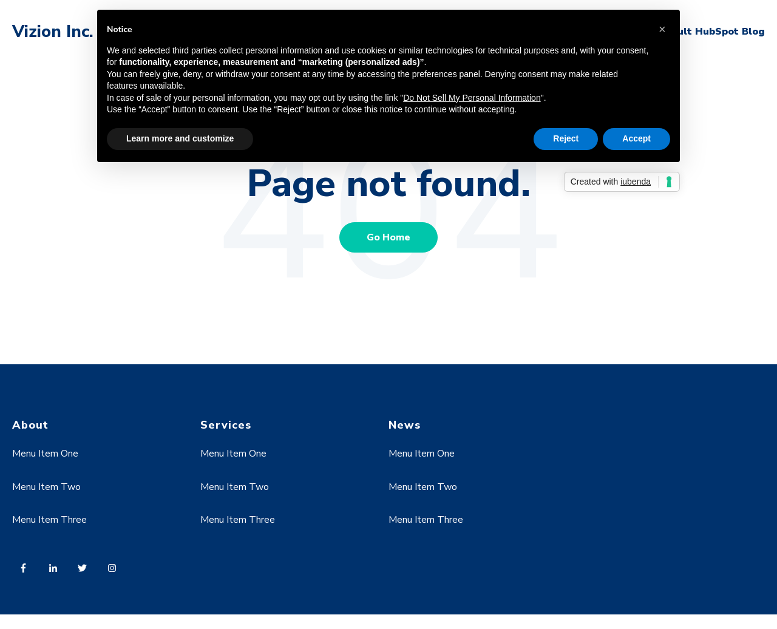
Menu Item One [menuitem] (45, 453)
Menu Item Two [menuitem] (46, 487)
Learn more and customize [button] (180, 138)
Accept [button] (636, 138)
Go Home (388, 237)
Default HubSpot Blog (709, 31)
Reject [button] (566, 138)
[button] (664, 29)
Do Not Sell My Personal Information (471, 98)
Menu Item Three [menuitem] (49, 519)
